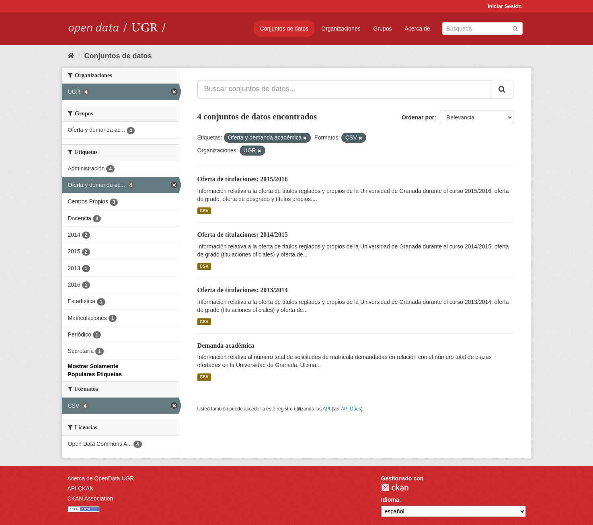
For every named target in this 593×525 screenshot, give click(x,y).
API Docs (351, 409)
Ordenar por (418, 117)
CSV (204, 210)
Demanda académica (225, 345)
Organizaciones (340, 28)
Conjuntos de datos (284, 28)
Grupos (382, 28)
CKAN (394, 487)
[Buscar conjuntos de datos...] (344, 89)
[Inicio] (71, 56)
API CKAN (81, 488)
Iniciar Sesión (505, 6)
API (326, 409)
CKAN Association (90, 498)
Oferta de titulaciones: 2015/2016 (242, 179)
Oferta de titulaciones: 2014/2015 (242, 234)
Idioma (390, 499)
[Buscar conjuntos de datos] (482, 28)
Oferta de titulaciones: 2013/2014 (242, 290)
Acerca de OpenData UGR (101, 478)
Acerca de (417, 28)
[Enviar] (515, 28)
